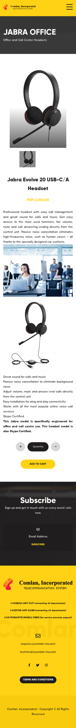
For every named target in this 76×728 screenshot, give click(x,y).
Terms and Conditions (38, 679)
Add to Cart (38, 464)
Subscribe (38, 544)
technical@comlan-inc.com (38, 652)
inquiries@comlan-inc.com (38, 644)
